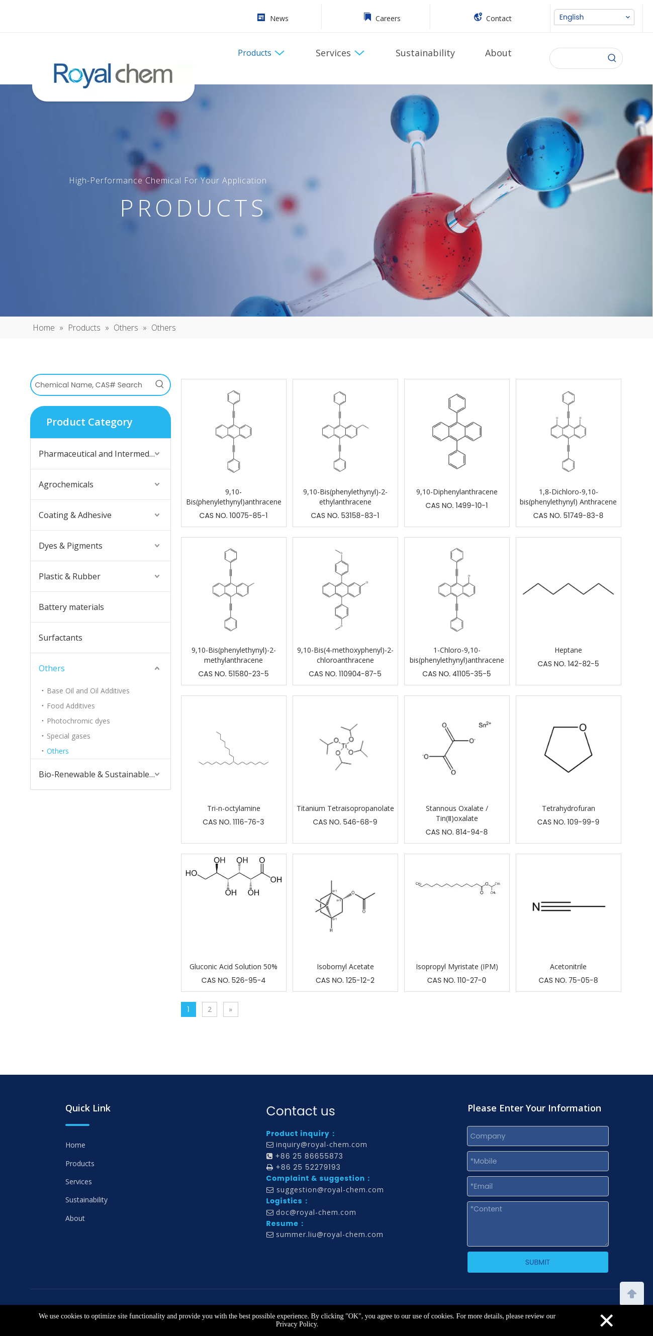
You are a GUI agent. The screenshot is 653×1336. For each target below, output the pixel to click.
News (279, 18)
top (632, 1293)
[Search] (612, 58)
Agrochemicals (66, 484)
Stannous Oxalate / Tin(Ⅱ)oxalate (457, 813)
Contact (499, 18)
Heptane (568, 650)
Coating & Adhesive (75, 515)
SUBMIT (537, 1262)
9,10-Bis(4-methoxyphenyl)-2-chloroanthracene (345, 655)
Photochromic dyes (78, 721)
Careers (388, 18)
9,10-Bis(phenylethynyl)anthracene (234, 496)
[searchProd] (576, 58)
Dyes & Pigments (71, 545)
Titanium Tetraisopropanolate (345, 808)
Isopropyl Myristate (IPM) (457, 966)
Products (80, 1163)
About (75, 1218)
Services (78, 1181)
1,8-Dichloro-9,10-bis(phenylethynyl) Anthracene (568, 496)
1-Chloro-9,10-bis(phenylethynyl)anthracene (457, 655)
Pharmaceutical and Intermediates (103, 453)
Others (52, 668)
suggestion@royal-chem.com (330, 1189)
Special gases (68, 736)
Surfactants (60, 637)
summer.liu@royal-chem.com (330, 1234)
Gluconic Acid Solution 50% (233, 966)
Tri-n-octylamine (233, 808)
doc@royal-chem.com (316, 1212)
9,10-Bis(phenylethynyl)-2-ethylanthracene (345, 496)
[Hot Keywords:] (160, 385)
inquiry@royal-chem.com (321, 1144)
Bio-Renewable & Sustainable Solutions (104, 774)
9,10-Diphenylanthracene (457, 491)
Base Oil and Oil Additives (88, 690)
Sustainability (86, 1199)
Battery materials (71, 606)
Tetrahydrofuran (568, 808)
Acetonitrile (568, 966)
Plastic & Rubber (70, 576)
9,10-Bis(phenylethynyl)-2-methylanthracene (234, 655)
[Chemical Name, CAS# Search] (90, 385)
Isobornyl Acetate (345, 966)
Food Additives (71, 705)
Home (75, 1145)
